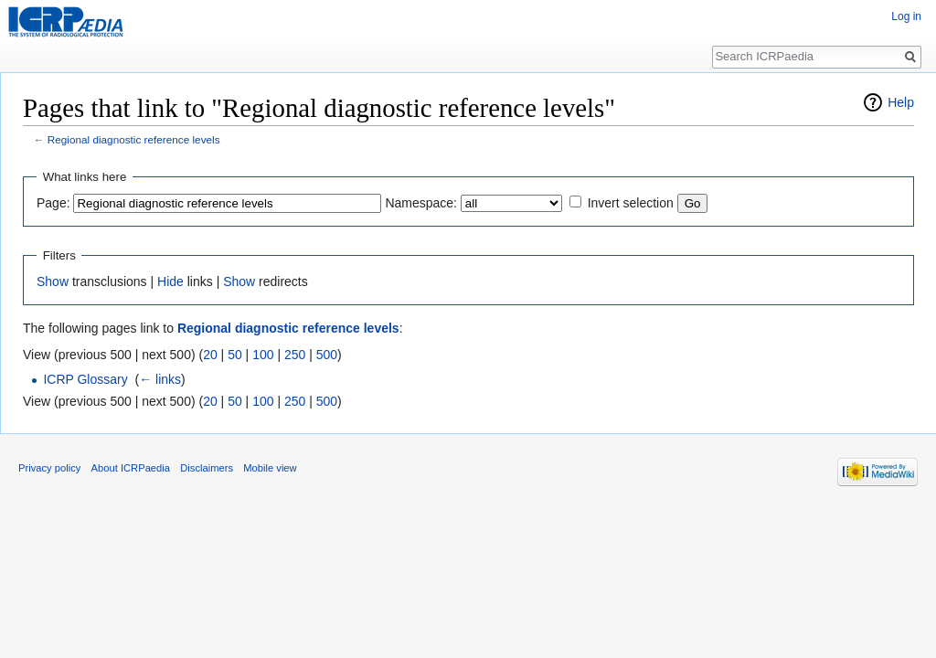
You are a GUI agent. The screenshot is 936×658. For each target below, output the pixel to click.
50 (235, 354)
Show (53, 281)
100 (262, 354)
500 (326, 354)
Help (901, 102)
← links (160, 379)
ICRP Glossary (85, 379)
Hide (170, 281)
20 (210, 354)
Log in (906, 16)
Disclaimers (206, 467)
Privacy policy (49, 467)
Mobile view (269, 467)
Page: (53, 203)
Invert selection (631, 203)
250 (294, 354)
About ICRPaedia (130, 467)
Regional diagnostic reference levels (134, 139)
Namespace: (421, 203)
